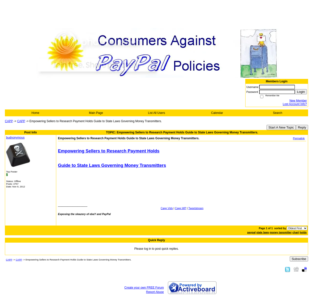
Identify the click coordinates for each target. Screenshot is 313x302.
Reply (302, 127)
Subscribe (299, 259)
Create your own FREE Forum (144, 287)
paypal (251, 232)
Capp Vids (167, 208)
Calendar (217, 113)
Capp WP (180, 208)
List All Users (156, 113)
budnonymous (15, 137)
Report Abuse (155, 292)
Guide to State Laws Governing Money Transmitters (112, 165)
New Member (298, 100)
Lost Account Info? (295, 104)
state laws (262, 232)
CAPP (9, 121)
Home (35, 113)
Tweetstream (195, 208)
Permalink (299, 138)
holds (303, 232)
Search (277, 113)
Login (301, 92)
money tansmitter (281, 232)
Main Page (96, 113)
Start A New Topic (281, 127)
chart (295, 232)
